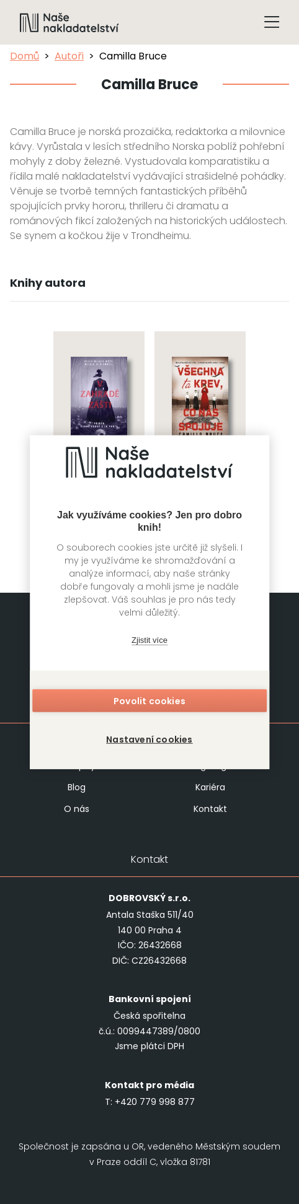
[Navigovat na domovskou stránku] (69, 22)
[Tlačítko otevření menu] (271, 22)
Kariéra (210, 787)
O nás (76, 809)
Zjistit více (149, 640)
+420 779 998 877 (155, 1102)
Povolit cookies (149, 700)
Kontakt (210, 809)
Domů (24, 56)
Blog (77, 787)
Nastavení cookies (149, 739)
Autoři (69, 56)
